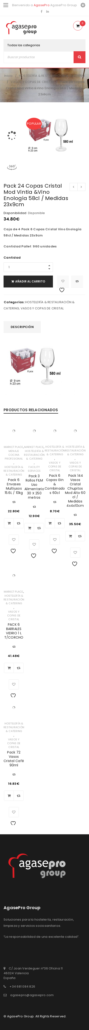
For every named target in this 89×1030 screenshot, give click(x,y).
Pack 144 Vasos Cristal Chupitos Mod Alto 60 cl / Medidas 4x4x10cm (75, 490)
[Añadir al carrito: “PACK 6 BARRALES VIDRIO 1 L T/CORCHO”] (9, 668)
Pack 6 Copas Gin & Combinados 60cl (55, 484)
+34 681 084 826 (22, 986)
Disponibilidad (15, 213)
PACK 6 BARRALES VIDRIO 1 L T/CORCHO (13, 631)
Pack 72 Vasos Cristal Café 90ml (14, 759)
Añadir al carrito (31, 281)
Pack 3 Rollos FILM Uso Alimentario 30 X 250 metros (34, 487)
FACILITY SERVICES (34, 469)
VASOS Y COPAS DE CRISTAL (32, 82)
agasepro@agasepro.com (32, 995)
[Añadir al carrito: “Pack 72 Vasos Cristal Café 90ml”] (9, 795)
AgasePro (42, 5)
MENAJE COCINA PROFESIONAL (14, 455)
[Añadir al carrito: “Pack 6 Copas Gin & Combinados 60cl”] (50, 523)
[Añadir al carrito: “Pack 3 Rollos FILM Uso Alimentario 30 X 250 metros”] (29, 528)
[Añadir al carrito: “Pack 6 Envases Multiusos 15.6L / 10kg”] (9, 523)
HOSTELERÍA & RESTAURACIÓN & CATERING (52, 75)
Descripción (22, 327)
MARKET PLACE (13, 447)
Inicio (8, 75)
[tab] (22, 327)
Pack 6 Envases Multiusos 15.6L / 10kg (14, 486)
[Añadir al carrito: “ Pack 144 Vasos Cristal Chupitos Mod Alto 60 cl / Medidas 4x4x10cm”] (70, 536)
